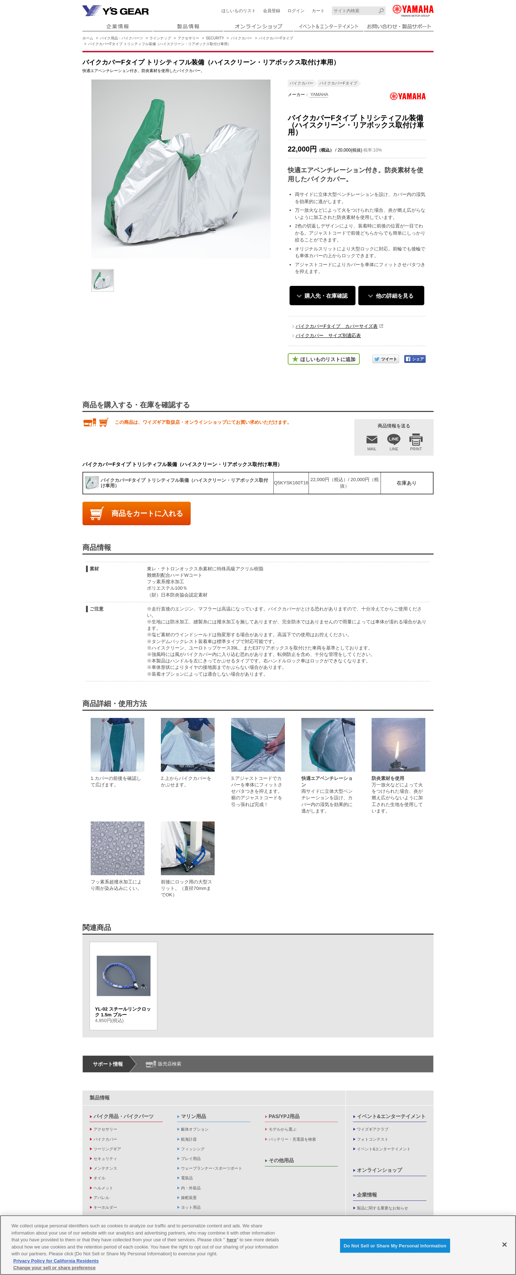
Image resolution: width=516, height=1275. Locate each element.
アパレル (101, 1197)
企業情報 (367, 1195)
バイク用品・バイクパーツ (121, 38)
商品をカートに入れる (147, 513)
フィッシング (193, 1149)
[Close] (504, 1245)
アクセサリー (188, 38)
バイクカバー (241, 38)
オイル (99, 1178)
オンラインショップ (379, 1170)
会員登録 (271, 10)
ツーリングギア (107, 1149)
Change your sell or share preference (54, 1268)
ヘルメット (103, 1188)
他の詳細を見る (395, 296)
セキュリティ (105, 1158)
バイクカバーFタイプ (276, 38)
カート (318, 10)
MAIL (372, 449)
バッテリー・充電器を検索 (292, 1139)
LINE (394, 449)
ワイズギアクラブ (372, 1129)
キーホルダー (105, 1207)
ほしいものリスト (238, 10)
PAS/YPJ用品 (284, 1116)
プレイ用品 (191, 1158)
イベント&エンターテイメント (391, 1116)
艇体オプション (195, 1129)
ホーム (87, 38)
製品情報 (100, 1098)
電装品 (187, 1178)
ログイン (296, 10)
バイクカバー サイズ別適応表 (328, 335)
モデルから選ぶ (282, 1129)
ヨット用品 (191, 1207)
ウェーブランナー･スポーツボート (211, 1168)
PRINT (416, 449)
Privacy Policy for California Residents (56, 1261)
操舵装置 (189, 1197)
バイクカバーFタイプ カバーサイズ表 (337, 326)
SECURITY (215, 38)
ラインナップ (160, 38)
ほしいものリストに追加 (327, 359)
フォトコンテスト (372, 1139)
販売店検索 (169, 1064)
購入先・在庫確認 (326, 296)
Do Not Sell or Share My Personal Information (395, 1246)
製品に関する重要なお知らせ (382, 1208)
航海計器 (189, 1139)
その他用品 (281, 1160)
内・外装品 (191, 1188)
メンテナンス (105, 1168)
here (231, 1240)
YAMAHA (318, 94)
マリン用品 (193, 1116)
